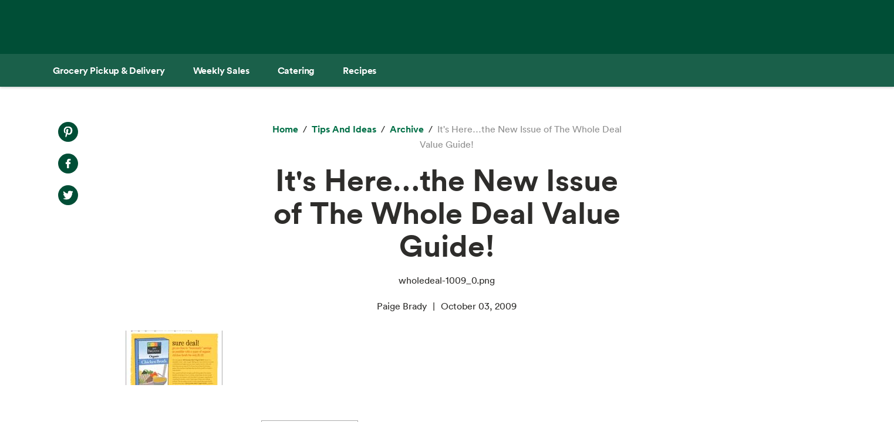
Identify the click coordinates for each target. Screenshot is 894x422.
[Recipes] (359, 70)
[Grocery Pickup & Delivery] (109, 70)
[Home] (285, 129)
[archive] (407, 129)
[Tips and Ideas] (344, 129)
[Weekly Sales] (221, 70)
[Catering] (296, 70)
